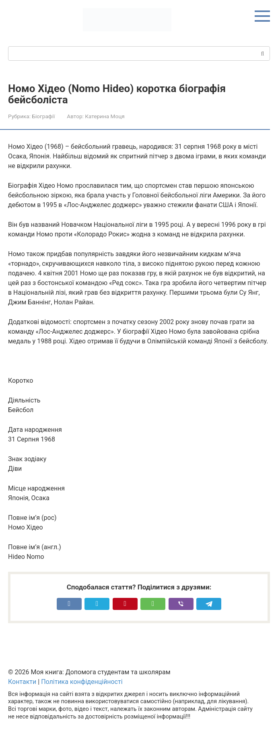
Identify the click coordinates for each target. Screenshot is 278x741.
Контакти (22, 682)
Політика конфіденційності (81, 682)
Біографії (43, 116)
